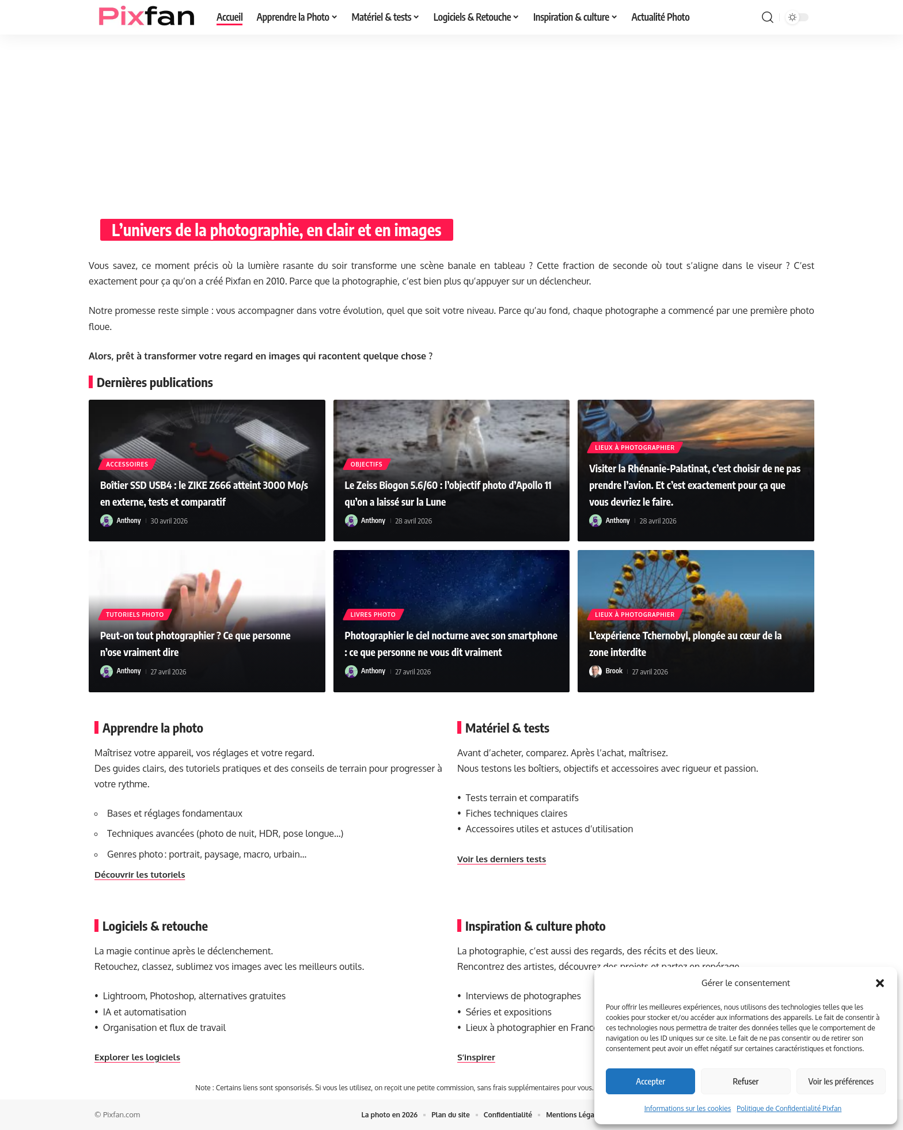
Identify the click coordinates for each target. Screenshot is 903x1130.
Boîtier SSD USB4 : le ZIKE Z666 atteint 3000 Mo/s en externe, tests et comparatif (202, 483)
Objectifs (368, 463)
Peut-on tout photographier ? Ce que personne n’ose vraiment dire (195, 642)
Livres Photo (374, 597)
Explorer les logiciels (139, 1057)
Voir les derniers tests (504, 858)
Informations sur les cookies (687, 1108)
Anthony (130, 520)
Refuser (746, 1081)
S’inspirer (477, 1057)
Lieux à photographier (636, 430)
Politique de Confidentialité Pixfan (789, 1108)
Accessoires (128, 446)
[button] (880, 983)
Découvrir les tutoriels (142, 874)
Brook (615, 671)
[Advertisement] (451, 121)
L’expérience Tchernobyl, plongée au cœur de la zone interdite (683, 642)
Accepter (650, 1081)
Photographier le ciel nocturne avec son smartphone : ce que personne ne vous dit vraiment (447, 634)
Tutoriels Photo (136, 613)
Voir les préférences (841, 1081)
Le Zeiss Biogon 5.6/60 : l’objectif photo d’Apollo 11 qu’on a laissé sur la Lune (447, 492)
